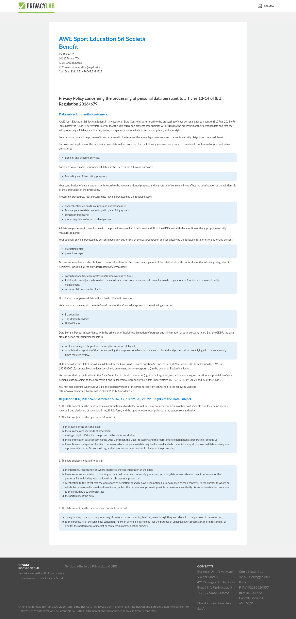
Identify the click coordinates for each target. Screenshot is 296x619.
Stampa (266, 6)
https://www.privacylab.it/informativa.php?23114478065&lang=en (96, 391)
